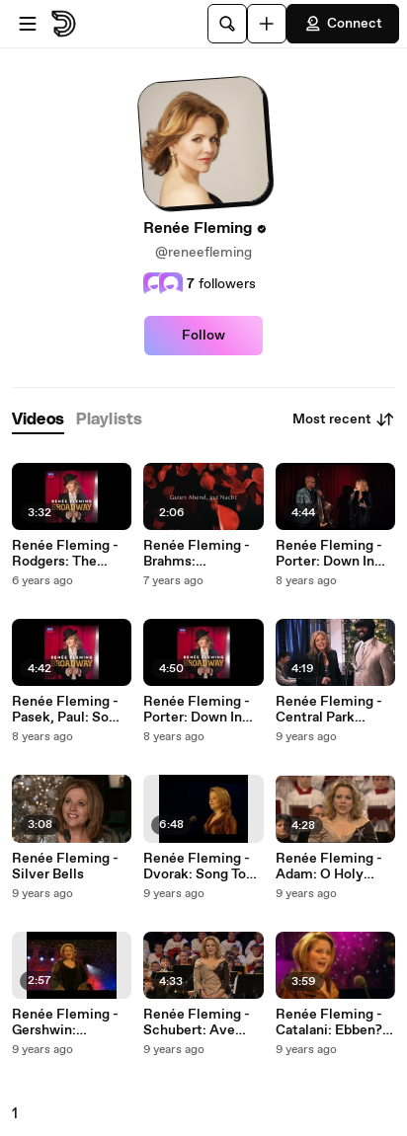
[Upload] (266, 23)
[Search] (227, 23)
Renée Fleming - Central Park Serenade (329, 709)
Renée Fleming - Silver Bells (65, 866)
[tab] (38, 420)
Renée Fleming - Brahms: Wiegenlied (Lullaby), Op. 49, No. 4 (199, 553)
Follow (203, 335)
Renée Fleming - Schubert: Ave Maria (196, 1022)
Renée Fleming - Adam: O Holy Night (329, 866)
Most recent (343, 419)
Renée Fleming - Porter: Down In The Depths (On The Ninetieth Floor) (196, 709)
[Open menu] (27, 23)
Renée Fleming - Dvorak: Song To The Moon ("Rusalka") (196, 866)
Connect (342, 24)
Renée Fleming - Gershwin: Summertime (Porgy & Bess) (65, 1022)
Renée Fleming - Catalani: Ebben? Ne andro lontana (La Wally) (329, 1022)
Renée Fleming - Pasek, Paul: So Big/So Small (65, 709)
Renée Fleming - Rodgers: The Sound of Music (65, 553)
